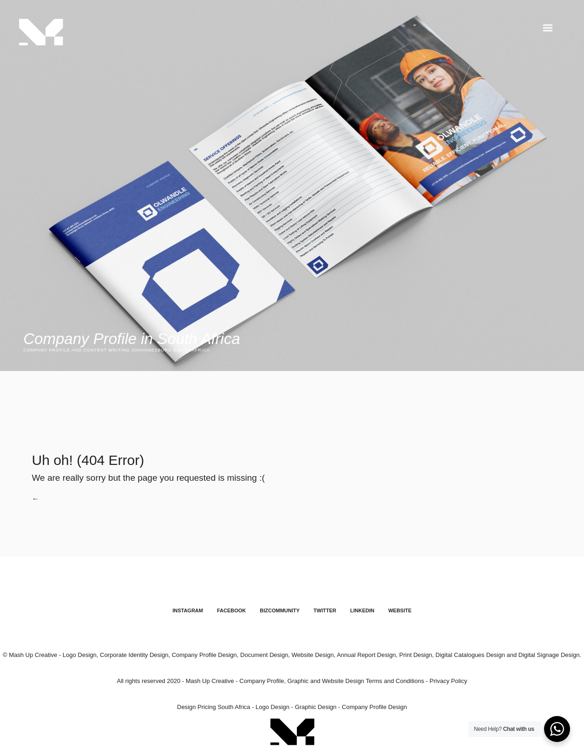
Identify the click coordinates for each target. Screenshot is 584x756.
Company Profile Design (374, 707)
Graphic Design (316, 707)
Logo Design (272, 707)
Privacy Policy (448, 681)
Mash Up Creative (210, 681)
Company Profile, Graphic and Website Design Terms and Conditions (331, 681)
